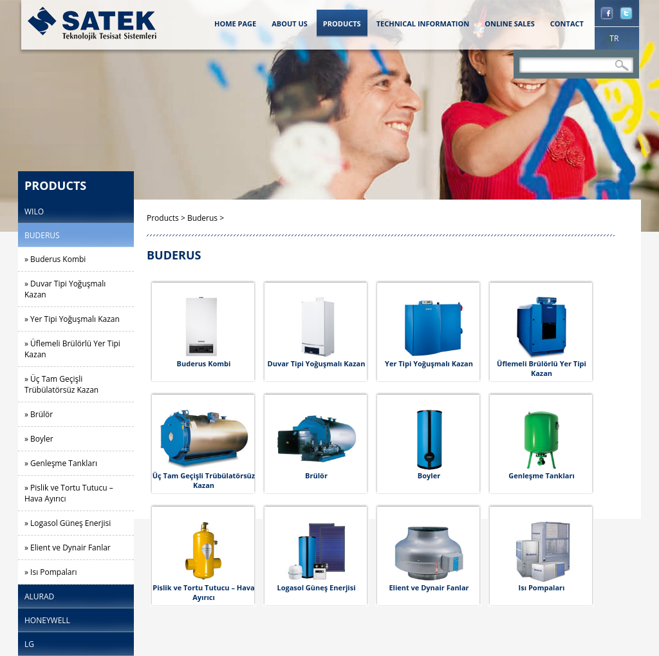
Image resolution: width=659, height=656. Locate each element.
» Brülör (38, 414)
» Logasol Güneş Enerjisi (67, 523)
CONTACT (567, 23)
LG (29, 644)
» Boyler (38, 438)
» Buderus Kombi (55, 259)
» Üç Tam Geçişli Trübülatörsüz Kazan (61, 384)
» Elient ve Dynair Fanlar (67, 547)
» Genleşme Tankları (60, 463)
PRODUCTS (342, 23)
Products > (167, 217)
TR (613, 38)
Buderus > (205, 217)
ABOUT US (290, 23)
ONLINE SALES (510, 23)
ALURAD (39, 596)
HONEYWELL (47, 620)
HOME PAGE (235, 23)
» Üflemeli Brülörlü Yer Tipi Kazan (72, 349)
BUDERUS (42, 235)
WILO (34, 211)
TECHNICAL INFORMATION (423, 23)
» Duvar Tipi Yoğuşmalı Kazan (65, 289)
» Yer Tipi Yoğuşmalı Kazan (72, 319)
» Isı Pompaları (50, 572)
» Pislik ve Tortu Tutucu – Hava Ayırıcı (68, 493)
